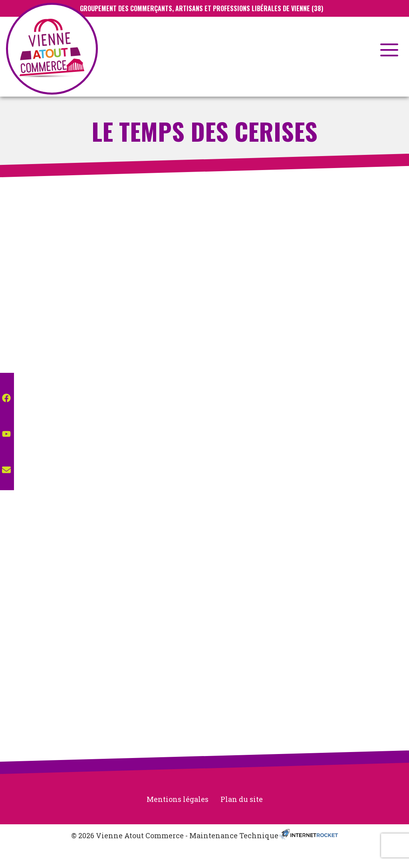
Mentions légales (177, 799)
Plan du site (241, 799)
